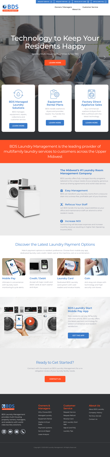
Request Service (69, 412)
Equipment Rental (45, 419)
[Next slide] (104, 57)
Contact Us (93, 419)
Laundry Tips (68, 431)
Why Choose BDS (45, 412)
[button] (30, 321)
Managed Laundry (45, 415)
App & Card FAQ (69, 428)
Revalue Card (68, 419)
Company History (95, 413)
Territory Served (95, 416)
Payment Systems (45, 428)
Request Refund (69, 415)
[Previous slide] (5, 57)
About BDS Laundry (96, 409)
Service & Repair (44, 431)
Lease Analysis (43, 434)
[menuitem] (63, 7)
